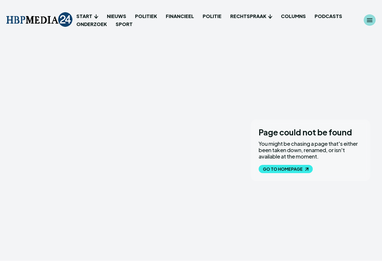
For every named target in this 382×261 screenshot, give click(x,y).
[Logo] (39, 20)
